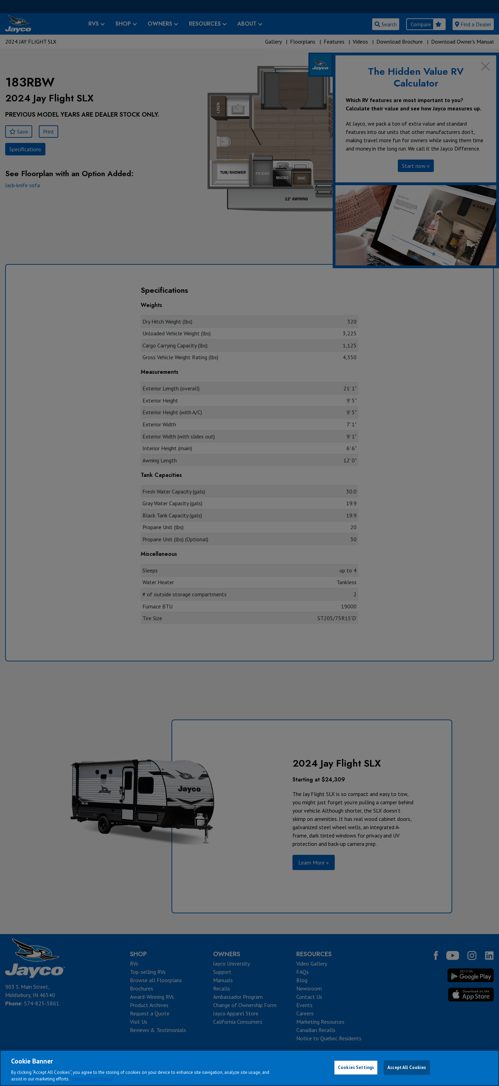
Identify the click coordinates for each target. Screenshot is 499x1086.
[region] (249, 1068)
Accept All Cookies (406, 1067)
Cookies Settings (356, 1067)
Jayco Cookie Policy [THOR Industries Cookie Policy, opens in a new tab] (92, 1079)
